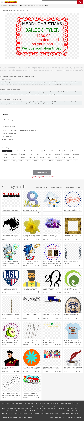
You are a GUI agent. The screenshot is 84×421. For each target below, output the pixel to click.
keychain (23, 157)
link (14, 160)
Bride (15, 408)
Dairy (12, 413)
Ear (37, 408)
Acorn (8, 403)
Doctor (34, 408)
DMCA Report (7, 115)
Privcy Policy (62, 417)
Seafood (42, 413)
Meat (32, 413)
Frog (50, 406)
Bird (14, 406)
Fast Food (25, 413)
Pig (74, 406)
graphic (23, 154)
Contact (68, 417)
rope (27, 160)
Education (36, 410)
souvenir (41, 157)
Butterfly (17, 406)
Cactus (20, 403)
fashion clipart (56, 187)
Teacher (13, 410)
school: (4, 410)
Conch (25, 403)
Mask (8, 408)
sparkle (6, 164)
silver (30, 154)
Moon (52, 403)
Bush (69, 403)
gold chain (72, 157)
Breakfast (8, 413)
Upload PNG (79, 417)
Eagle (38, 406)
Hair (52, 408)
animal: (4, 406)
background (7, 151)
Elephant (43, 406)
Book (17, 410)
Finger (72, 408)
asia (39, 151)
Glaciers (39, 403)
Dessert (16, 413)
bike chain (14, 154)
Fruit (29, 413)
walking (44, 408)
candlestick (76, 154)
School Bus (42, 410)
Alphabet (73, 410)
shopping (57, 154)
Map (47, 410)
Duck (35, 406)
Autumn (12, 403)
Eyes (40, 408)
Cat (21, 406)
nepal (68, 160)
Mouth (64, 408)
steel (43, 160)
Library (56, 410)
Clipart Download (13, 5)
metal (25, 151)
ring (45, 151)
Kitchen (52, 413)
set (49, 157)
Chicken (25, 406)
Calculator (78, 410)
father (60, 408)
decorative (32, 157)
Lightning (48, 403)
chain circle (60, 160)
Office (68, 410)
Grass (43, 403)
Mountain (61, 403)
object (5, 154)
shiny (38, 154)
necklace (6, 157)
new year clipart (41, 187)
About (51, 417)
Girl (54, 408)
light (52, 151)
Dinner (56, 413)
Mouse (70, 406)
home (48, 408)
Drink (20, 413)
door (13, 164)
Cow (29, 406)
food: (3, 413)
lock (59, 151)
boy (57, 408)
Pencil (31, 410)
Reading (27, 410)
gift (75, 160)
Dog (32, 406)
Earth (29, 403)
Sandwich (37, 413)
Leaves (16, 403)
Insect (59, 406)
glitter (20, 160)
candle (63, 157)
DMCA (73, 417)
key (32, 151)
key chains (17, 151)
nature (14, 157)
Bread (67, 413)
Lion (63, 406)
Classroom (22, 410)
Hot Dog (77, 413)
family (18, 408)
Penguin (78, 406)
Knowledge (51, 410)
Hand (75, 408)
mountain (6, 160)
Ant (7, 406)
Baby (11, 408)
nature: (4, 403)
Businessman (28, 408)
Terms (56, 417)
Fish (47, 406)
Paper (64, 410)
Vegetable (47, 413)
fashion (35, 160)
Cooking (72, 413)
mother (22, 408)
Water (66, 403)
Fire (32, 403)
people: (4, 408)
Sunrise (56, 403)
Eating (63, 413)
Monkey (66, 406)
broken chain (47, 154)
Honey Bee (54, 406)
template (66, 154)
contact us (38, 73)
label (55, 157)
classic (66, 151)
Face (68, 408)
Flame (35, 403)
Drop (76, 403)
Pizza (60, 413)
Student (8, 410)
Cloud (73, 403)
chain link (75, 151)
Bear (11, 406)
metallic (51, 160)
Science (60, 410)
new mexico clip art (73, 187)
